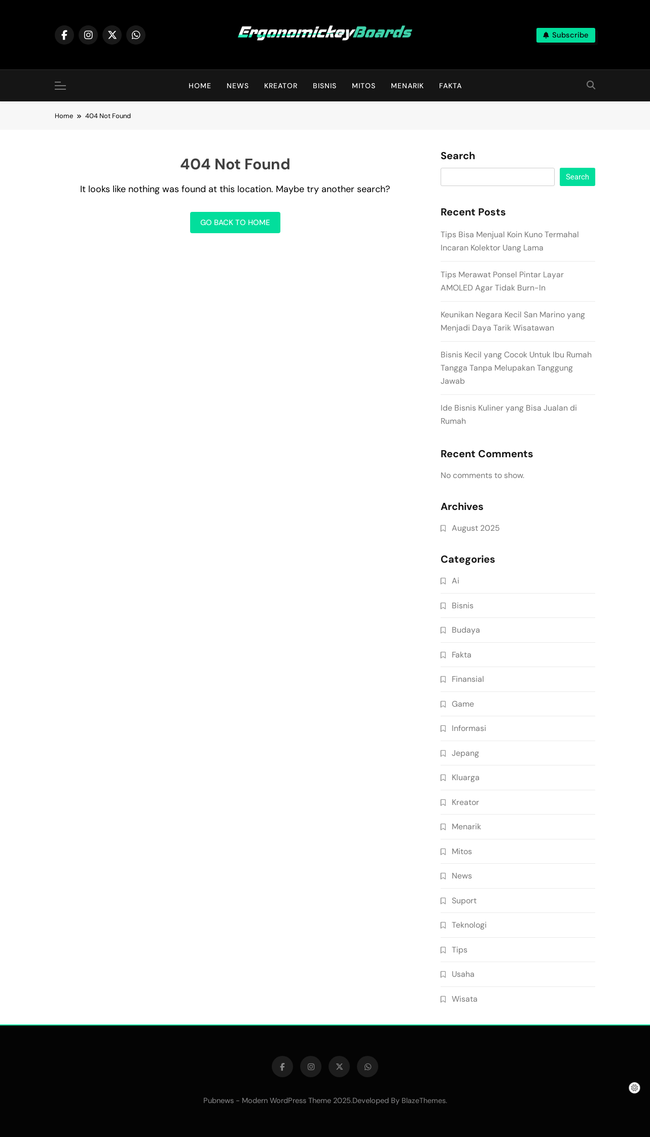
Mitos (364, 85)
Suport (464, 900)
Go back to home (235, 222)
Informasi (469, 728)
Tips (459, 949)
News (238, 85)
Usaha (463, 974)
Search (458, 156)
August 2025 (476, 528)
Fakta (450, 85)
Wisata (465, 999)
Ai (455, 580)
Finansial (468, 679)
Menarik (407, 85)
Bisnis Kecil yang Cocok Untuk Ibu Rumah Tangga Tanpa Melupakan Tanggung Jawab (516, 367)
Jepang (465, 753)
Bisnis (325, 85)
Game (463, 704)
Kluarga (466, 777)
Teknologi (469, 925)
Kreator (281, 85)
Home (200, 85)
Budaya (466, 630)
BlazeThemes (424, 1100)
